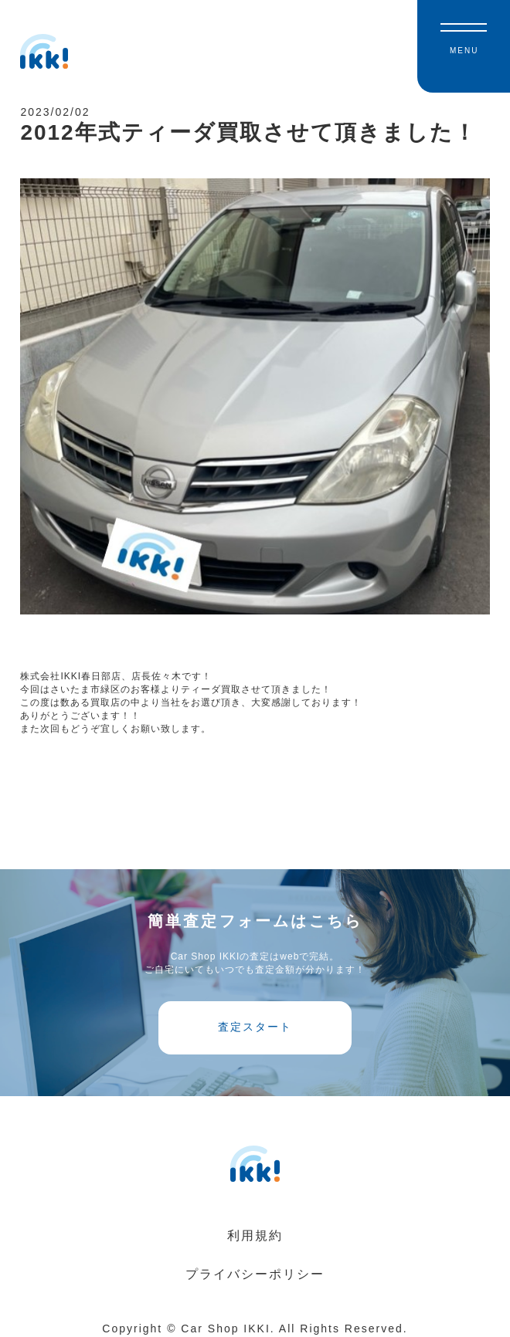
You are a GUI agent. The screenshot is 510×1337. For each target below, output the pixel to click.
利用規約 (255, 1242)
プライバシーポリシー (255, 1281)
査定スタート (255, 1033)
